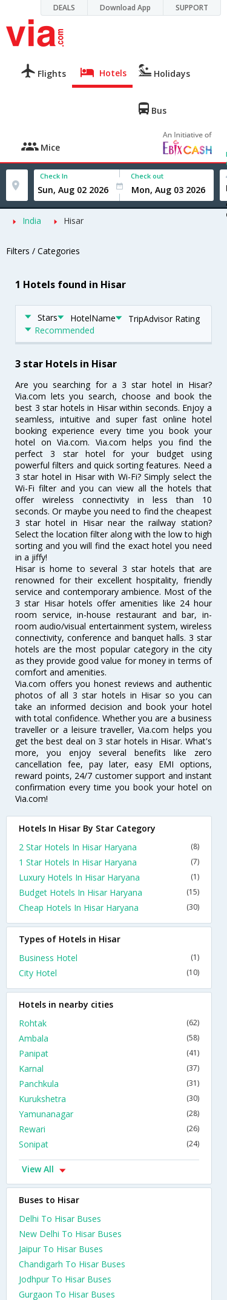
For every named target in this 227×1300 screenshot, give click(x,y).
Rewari (109, 1129)
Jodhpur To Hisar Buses (65, 1279)
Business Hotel (109, 958)
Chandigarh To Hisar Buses (72, 1264)
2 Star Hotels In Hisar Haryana (109, 847)
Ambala (109, 1038)
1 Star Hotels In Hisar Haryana (109, 862)
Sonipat (109, 1144)
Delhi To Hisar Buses (60, 1218)
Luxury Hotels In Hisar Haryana (109, 877)
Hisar (74, 220)
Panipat (109, 1053)
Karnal (109, 1068)
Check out (147, 175)
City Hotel (109, 973)
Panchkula (109, 1083)
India (31, 220)
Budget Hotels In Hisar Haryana (109, 892)
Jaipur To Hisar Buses (61, 1249)
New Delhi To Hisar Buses (70, 1233)
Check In (54, 175)
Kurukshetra (109, 1099)
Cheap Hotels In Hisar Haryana (109, 907)
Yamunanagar (109, 1114)
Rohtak (109, 1023)
